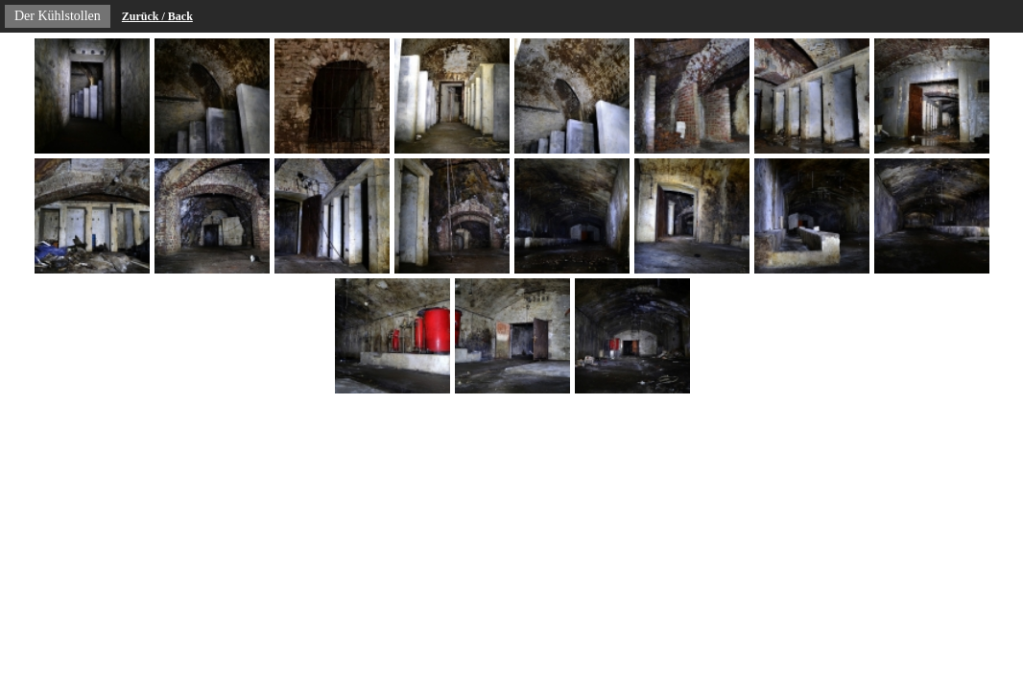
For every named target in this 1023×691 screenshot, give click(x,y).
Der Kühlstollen (57, 16)
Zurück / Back (157, 16)
